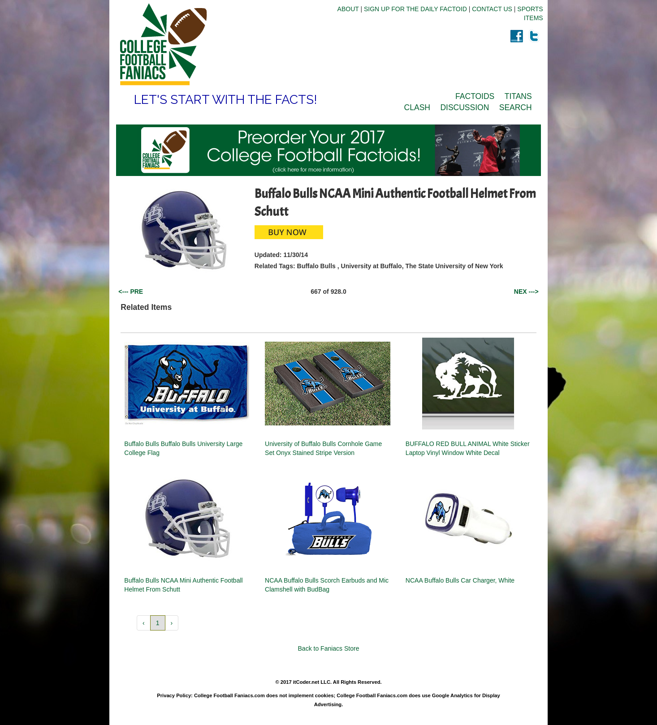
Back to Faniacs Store (328, 648)
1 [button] (158, 622)
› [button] (172, 622)
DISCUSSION (464, 107)
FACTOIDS (474, 96)
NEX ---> (526, 291)
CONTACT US (492, 9)
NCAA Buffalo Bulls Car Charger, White (460, 580)
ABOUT (348, 9)
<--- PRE (130, 291)
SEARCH (515, 107)
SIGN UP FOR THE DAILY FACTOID (415, 9)
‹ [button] (144, 622)
